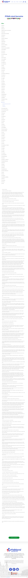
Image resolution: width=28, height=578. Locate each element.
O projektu (20, 1)
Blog (14, 1)
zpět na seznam (14, 537)
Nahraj (12, 1)
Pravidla (17, 1)
